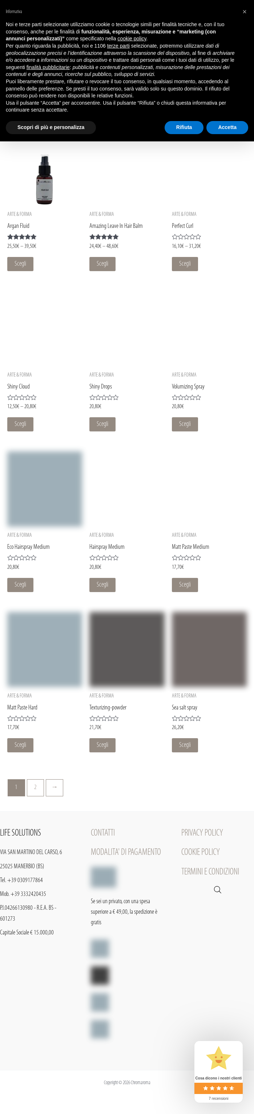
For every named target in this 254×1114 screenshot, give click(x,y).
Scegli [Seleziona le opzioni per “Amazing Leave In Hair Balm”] (102, 264)
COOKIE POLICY (200, 852)
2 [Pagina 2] (35, 787)
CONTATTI (103, 833)
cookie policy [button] (131, 38)
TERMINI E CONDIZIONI (210, 872)
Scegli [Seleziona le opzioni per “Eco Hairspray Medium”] (20, 585)
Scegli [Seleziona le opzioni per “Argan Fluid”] (20, 264)
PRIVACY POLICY (202, 833)
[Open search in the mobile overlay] (217, 890)
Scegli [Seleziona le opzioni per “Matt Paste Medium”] (185, 585)
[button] (244, 11)
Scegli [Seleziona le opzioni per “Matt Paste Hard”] (20, 745)
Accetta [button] (227, 127)
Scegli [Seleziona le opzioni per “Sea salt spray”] (185, 745)
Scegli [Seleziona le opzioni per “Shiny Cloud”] (20, 424)
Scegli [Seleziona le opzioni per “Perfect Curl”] (185, 264)
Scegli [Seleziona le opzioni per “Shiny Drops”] (102, 424)
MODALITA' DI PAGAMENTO (126, 852)
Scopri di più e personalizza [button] (50, 127)
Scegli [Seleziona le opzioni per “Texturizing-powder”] (102, 745)
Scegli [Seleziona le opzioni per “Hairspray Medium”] (102, 585)
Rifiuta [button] (184, 127)
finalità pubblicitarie (48, 67)
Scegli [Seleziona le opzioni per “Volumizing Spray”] (185, 424)
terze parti (118, 46)
